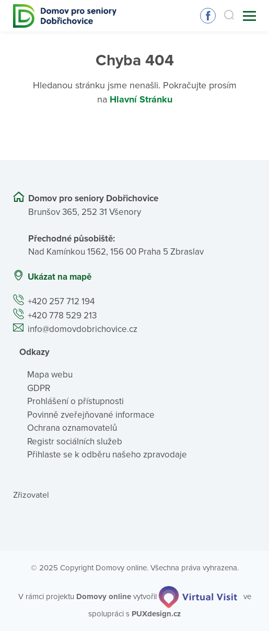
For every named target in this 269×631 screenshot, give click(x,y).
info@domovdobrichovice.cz (82, 329)
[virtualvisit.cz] (198, 596)
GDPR (38, 388)
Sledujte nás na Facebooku (208, 16)
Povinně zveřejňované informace (91, 414)
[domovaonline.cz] (103, 596)
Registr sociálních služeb (74, 441)
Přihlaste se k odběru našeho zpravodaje (107, 454)
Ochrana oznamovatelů (72, 427)
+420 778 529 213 (62, 315)
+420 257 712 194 (61, 301)
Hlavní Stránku (141, 99)
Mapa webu (50, 374)
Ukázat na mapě (59, 276)
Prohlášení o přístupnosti (75, 401)
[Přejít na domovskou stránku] (64, 16)
